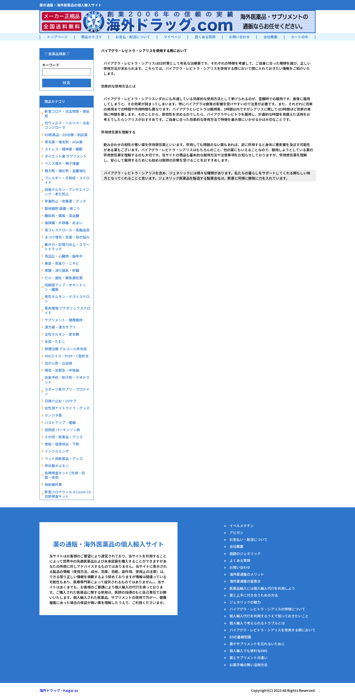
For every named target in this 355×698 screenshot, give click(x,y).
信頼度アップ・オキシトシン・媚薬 (65, 287)
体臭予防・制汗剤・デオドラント (67, 379)
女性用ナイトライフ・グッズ (67, 407)
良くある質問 (205, 36)
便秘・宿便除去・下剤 (62, 443)
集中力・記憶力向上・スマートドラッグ (67, 246)
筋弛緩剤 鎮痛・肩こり (62, 208)
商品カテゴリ (91, 36)
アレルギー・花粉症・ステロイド (67, 180)
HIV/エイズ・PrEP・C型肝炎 (67, 355)
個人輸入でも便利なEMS (248, 650)
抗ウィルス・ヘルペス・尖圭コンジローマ (67, 125)
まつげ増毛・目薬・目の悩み (67, 237)
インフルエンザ (57, 451)
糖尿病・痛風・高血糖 (62, 215)
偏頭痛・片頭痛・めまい (64, 222)
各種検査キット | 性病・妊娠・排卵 (65, 475)
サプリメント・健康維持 (64, 319)
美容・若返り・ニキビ (62, 263)
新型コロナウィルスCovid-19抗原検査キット (68, 494)
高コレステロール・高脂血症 (67, 229)
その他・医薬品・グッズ (64, 436)
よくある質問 (240, 560)
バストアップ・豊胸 (60, 422)
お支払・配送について (133, 36)
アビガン (236, 532)
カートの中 (299, 36)
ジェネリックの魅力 (245, 602)
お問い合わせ (239, 36)
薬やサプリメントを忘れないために (257, 644)
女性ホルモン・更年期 (62, 334)
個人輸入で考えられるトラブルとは (257, 623)
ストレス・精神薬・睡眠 (64, 149)
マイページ (172, 36)
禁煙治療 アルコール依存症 (66, 348)
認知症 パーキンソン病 (62, 429)
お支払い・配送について (248, 539)
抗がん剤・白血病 (58, 363)
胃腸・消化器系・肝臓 (62, 270)
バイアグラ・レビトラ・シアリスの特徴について (267, 609)
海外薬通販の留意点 (245, 581)
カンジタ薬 (53, 415)
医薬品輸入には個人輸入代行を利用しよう (262, 588)
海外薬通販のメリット (247, 574)
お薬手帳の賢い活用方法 (248, 664)
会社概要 (270, 36)
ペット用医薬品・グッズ (64, 458)
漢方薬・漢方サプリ (60, 327)
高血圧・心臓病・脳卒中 (64, 256)
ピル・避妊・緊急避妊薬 (64, 277)
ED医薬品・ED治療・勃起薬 (66, 134)
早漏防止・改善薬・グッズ (65, 201)
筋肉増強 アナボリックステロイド (67, 310)
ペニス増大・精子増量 (62, 163)
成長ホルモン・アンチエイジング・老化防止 (67, 191)
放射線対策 (53, 484)
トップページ (57, 36)
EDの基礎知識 (240, 637)
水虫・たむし (55, 341)
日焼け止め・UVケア (61, 400)
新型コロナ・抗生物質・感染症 (67, 113)
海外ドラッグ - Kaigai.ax (58, 690)
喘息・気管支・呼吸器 (62, 370)
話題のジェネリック (245, 553)
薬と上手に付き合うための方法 (254, 595)
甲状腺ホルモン (57, 465)
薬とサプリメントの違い (248, 657)
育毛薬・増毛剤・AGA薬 (64, 141)
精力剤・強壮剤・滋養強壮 (65, 170)
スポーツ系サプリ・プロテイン (67, 391)
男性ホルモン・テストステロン (67, 298)
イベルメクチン (242, 525)
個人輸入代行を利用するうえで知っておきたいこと (269, 616)
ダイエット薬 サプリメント (66, 156)
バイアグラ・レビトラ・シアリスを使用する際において (273, 630)
